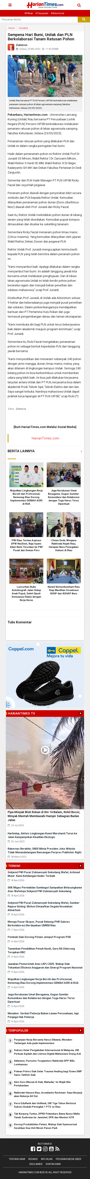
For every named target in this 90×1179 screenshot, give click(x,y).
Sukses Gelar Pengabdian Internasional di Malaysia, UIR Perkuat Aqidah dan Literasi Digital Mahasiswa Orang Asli (47, 1052)
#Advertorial (57, 13)
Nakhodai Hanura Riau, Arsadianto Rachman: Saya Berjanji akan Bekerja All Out (48, 1094)
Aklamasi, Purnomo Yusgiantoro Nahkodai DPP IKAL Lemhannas (44, 1062)
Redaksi (33, 1159)
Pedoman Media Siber (68, 1159)
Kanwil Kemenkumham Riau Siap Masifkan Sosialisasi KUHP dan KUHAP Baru (64, 590)
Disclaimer (36, 1164)
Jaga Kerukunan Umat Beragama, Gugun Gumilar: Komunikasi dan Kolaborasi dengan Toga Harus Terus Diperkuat (63, 497)
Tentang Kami (17, 1159)
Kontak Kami (53, 1164)
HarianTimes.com (45, 438)
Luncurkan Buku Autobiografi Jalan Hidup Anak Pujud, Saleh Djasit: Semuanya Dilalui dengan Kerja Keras (26, 593)
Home (11, 28)
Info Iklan (46, 1159)
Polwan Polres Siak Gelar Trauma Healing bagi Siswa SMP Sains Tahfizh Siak (48, 1073)
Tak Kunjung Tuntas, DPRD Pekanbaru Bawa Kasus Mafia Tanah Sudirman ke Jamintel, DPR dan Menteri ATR (47, 1115)
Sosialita (23, 28)
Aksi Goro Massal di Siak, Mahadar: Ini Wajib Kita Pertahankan (42, 1084)
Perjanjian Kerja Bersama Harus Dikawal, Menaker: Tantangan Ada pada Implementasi (43, 1041)
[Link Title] (33, 1149)
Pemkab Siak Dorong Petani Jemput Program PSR (39, 937)
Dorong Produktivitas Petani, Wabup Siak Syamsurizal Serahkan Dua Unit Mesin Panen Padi (45, 1126)
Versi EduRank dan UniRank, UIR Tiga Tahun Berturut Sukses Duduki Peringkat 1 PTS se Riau (45, 1105)
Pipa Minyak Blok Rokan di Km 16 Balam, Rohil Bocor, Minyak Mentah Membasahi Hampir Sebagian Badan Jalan (44, 816)
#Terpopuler (41, 13)
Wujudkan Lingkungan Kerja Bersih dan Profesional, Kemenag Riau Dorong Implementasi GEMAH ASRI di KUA (26, 497)
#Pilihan (28, 13)
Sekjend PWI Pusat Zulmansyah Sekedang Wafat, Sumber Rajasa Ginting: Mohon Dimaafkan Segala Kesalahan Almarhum (44, 906)
